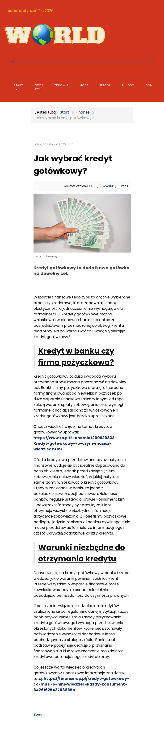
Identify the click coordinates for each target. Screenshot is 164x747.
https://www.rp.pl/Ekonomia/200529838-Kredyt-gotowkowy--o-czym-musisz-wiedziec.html (75, 443)
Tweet (39, 715)
